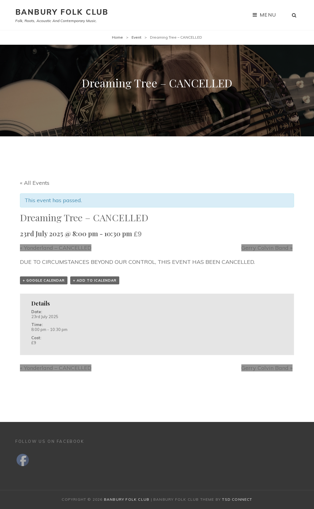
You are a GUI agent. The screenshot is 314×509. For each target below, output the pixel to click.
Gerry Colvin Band (267, 247)
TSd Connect (237, 499)
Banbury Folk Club (62, 12)
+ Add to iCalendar (95, 280)
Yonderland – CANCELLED (55, 247)
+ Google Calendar (44, 280)
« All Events (34, 182)
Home (117, 37)
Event (136, 37)
